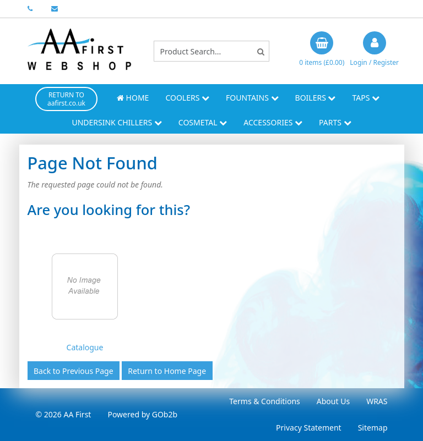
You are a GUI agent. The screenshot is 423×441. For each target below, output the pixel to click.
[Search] (261, 51)
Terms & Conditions (264, 401)
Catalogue (85, 347)
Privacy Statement (308, 427)
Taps (365, 97)
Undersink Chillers (116, 122)
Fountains (252, 97)
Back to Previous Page (73, 371)
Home (133, 97)
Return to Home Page (167, 371)
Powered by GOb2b (142, 414)
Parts (335, 122)
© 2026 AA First (63, 414)
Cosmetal (202, 122)
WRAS (376, 401)
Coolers (187, 97)
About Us (333, 401)
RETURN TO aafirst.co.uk (66, 99)
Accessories (272, 122)
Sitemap (373, 427)
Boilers (315, 97)
